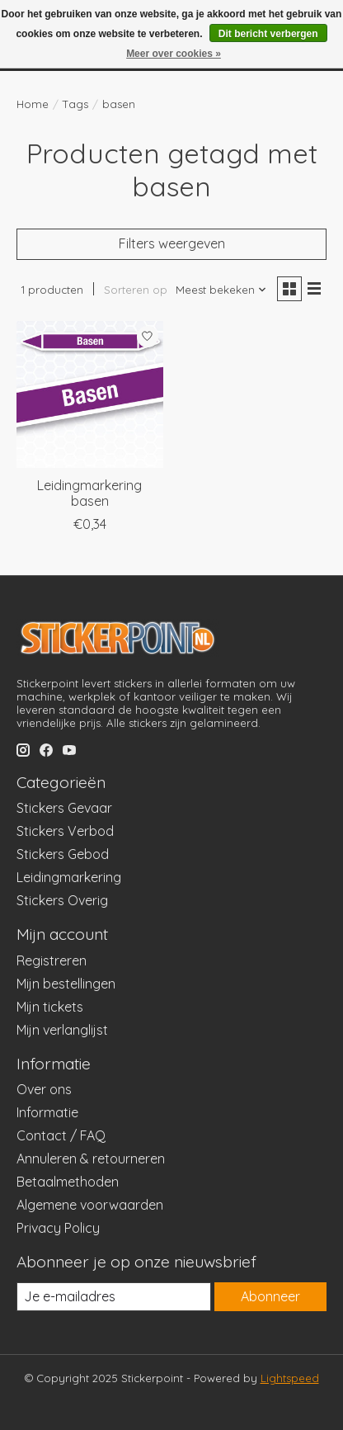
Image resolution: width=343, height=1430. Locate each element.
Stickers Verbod (65, 831)
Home (32, 104)
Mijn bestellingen (65, 983)
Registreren (51, 960)
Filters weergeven (172, 243)
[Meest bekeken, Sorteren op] (221, 289)
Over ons (44, 1089)
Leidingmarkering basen (89, 493)
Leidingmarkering (68, 877)
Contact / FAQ (61, 1135)
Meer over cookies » (173, 53)
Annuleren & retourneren (90, 1158)
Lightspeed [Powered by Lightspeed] (290, 1378)
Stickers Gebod (62, 854)
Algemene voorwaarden (89, 1204)
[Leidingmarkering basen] (89, 394)
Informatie (47, 1112)
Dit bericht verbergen (268, 34)
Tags (75, 104)
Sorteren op (135, 289)
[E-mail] (113, 1296)
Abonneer (270, 1296)
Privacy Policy (58, 1228)
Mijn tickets (49, 1006)
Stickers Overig (62, 900)
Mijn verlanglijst (62, 1030)
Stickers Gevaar (64, 808)
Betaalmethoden (67, 1181)
